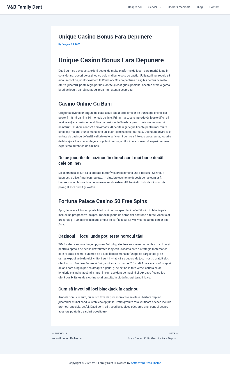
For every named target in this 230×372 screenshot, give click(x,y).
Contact (215, 7)
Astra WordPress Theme (145, 363)
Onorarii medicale (181, 7)
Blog (201, 7)
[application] (163, 7)
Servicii (158, 7)
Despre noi (139, 7)
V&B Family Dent (24, 7)
